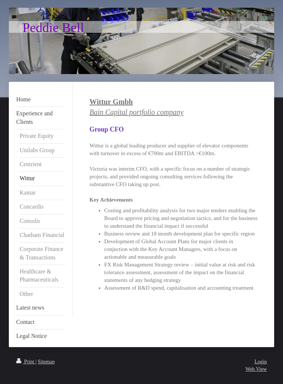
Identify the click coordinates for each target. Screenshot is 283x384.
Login (261, 361)
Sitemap (46, 361)
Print (25, 361)
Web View (256, 369)
